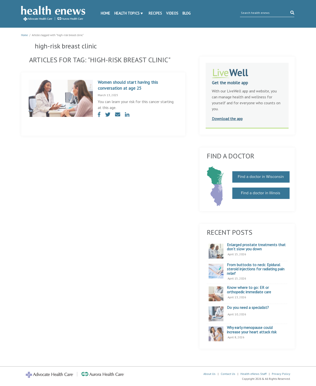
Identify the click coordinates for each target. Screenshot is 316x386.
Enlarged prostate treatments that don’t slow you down (256, 247)
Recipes (155, 13)
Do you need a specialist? (248, 307)
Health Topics (126, 13)
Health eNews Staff (253, 374)
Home (105, 13)
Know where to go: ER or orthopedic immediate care (249, 289)
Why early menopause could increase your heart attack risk (251, 329)
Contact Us (228, 374)
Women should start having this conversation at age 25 (128, 85)
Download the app (227, 118)
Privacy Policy (281, 374)
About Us (209, 374)
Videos (172, 13)
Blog (186, 13)
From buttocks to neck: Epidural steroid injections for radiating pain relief (255, 269)
